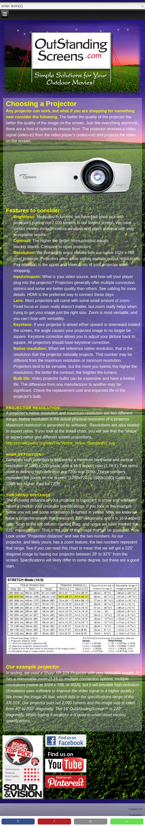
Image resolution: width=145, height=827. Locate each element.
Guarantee (135, 815)
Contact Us (135, 809)
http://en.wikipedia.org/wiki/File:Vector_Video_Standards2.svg (60, 443)
